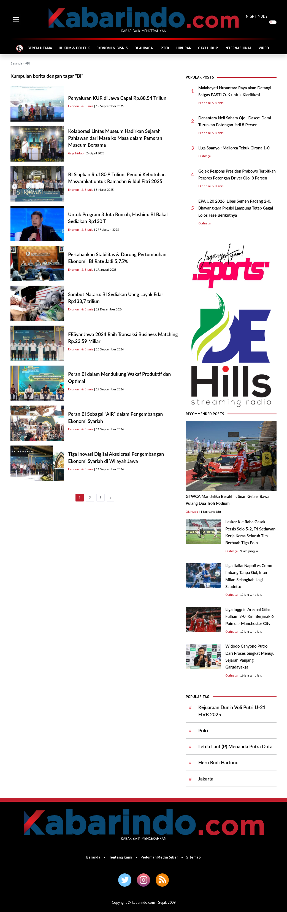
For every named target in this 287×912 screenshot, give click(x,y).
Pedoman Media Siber (159, 857)
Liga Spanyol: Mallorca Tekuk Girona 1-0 (234, 148)
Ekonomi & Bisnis (80, 106)
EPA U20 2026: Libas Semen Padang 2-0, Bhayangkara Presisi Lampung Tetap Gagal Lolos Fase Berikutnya (235, 208)
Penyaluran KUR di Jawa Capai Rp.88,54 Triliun (117, 98)
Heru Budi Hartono (218, 762)
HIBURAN (183, 47)
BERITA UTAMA (40, 47)
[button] (15, 19)
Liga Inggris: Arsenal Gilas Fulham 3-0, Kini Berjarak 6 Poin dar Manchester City (249, 616)
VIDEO (264, 47)
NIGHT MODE (256, 16)
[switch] (273, 22)
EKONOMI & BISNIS (112, 47)
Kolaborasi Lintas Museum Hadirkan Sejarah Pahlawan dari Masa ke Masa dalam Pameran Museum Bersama (115, 138)
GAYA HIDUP (208, 47)
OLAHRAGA (143, 47)
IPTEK (164, 47)
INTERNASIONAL (238, 47)
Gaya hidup (76, 153)
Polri (203, 730)
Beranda (16, 63)
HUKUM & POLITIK (74, 47)
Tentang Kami (120, 857)
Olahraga (204, 156)
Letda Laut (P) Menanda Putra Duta (235, 746)
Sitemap (193, 857)
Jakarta (205, 779)
